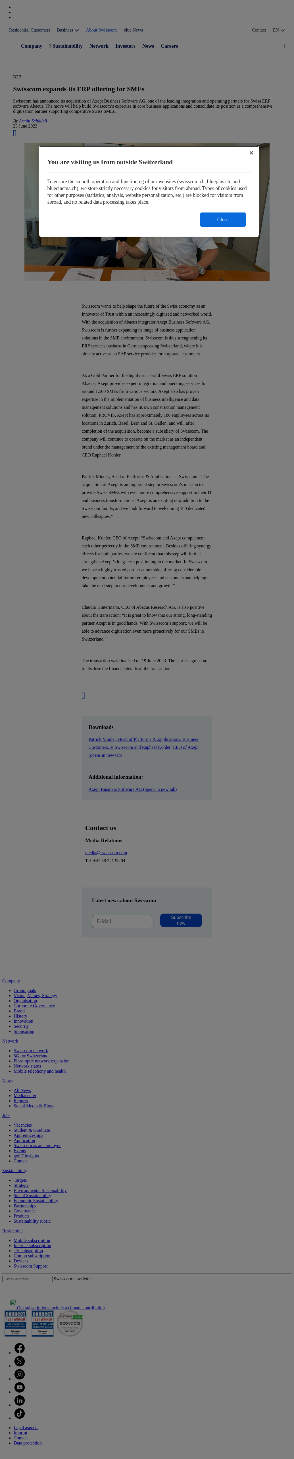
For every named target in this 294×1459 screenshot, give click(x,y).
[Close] (251, 153)
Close (223, 219)
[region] (149, 191)
